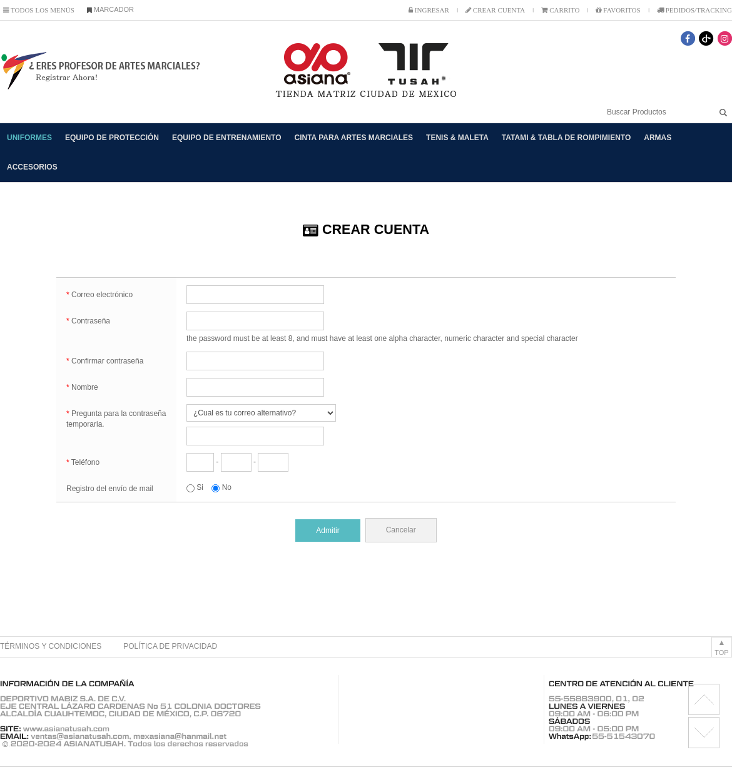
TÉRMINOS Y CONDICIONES (50, 646)
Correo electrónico (99, 294)
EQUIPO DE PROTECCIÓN (112, 137)
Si (194, 487)
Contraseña (88, 321)
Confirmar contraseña (104, 361)
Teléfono (82, 462)
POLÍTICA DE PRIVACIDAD (170, 646)
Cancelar (401, 530)
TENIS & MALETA (457, 137)
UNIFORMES (29, 137)
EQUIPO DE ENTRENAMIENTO (226, 137)
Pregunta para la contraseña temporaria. (116, 419)
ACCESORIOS (32, 167)
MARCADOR (110, 9)
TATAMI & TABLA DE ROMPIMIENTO (566, 137)
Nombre (82, 387)
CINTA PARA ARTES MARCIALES (354, 137)
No (221, 487)
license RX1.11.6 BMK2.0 (703, 732)
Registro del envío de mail (109, 488)
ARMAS (657, 137)
